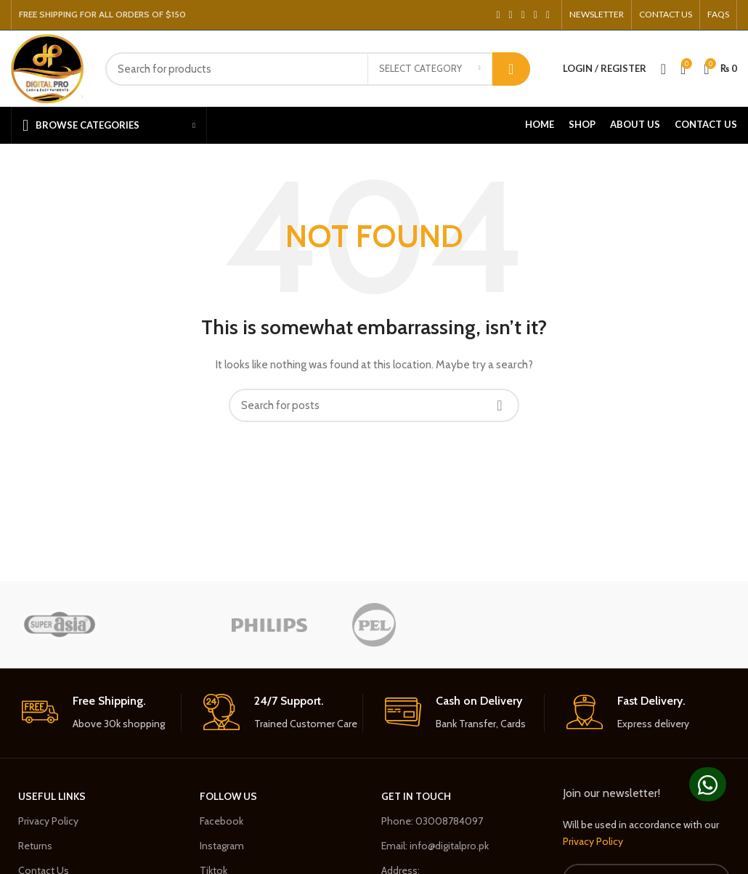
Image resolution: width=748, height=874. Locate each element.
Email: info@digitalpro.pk (435, 845)
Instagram (222, 845)
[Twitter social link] (511, 15)
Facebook (221, 821)
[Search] (317, 69)
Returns (35, 845)
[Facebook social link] (498, 15)
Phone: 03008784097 (432, 821)
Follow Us (228, 796)
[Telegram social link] (548, 15)
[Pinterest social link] (523, 15)
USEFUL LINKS (52, 796)
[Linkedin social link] (535, 15)
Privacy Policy (48, 821)
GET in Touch (416, 796)
